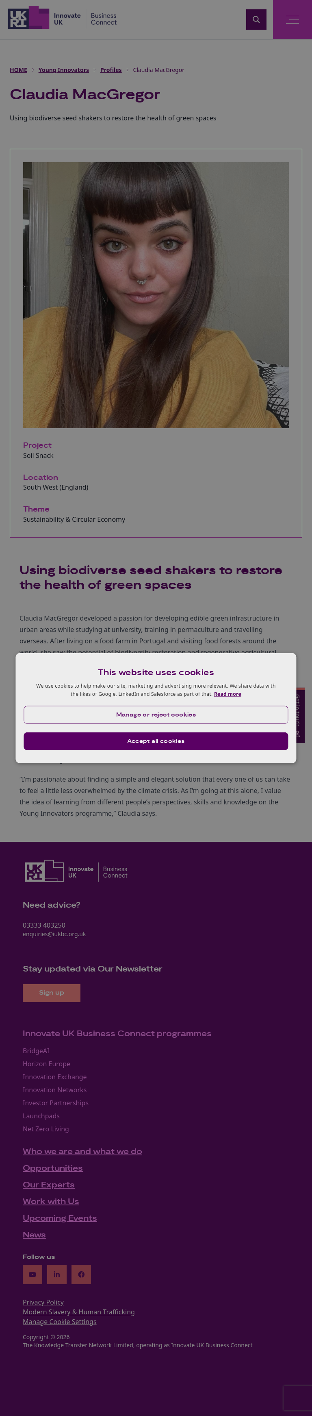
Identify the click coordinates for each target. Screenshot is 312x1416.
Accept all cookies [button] (155, 741)
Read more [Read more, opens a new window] (227, 694)
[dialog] (155, 708)
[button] (156, 714)
